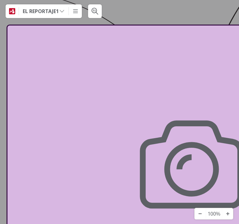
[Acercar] (227, 213)
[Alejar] (200, 213)
